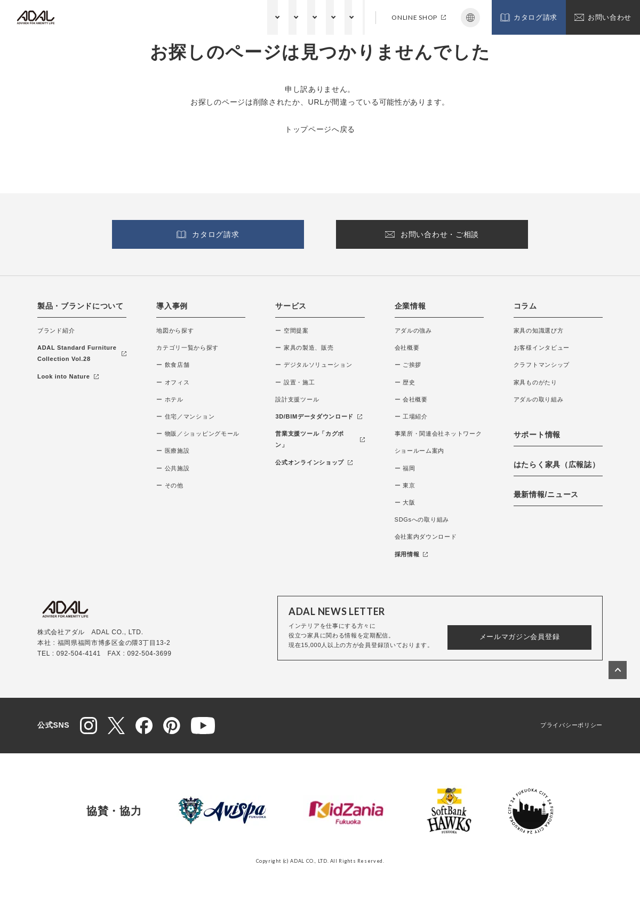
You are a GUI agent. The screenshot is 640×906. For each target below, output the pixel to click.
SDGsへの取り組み (422, 519)
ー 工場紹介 (411, 416)
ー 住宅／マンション (185, 416)
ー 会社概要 (411, 399)
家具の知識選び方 (539, 330)
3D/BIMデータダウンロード (318, 416)
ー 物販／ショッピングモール (197, 433)
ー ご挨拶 (408, 364)
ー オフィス (172, 382)
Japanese (470, 17)
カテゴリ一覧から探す (187, 347)
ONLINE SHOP (418, 17)
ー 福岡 (405, 468)
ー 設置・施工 (295, 382)
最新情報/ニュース (546, 494)
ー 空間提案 (291, 330)
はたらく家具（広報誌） (557, 464)
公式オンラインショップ (314, 462)
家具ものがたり (535, 382)
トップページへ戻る (320, 129)
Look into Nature (68, 376)
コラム (297, 17)
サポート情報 (344, 17)
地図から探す (175, 330)
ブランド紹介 (56, 330)
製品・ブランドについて (100, 17)
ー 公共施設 (172, 468)
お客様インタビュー (542, 347)
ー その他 (169, 485)
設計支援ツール (297, 399)
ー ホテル (169, 399)
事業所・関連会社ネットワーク (438, 433)
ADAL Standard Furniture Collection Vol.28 (81, 353)
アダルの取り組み (539, 399)
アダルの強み (413, 330)
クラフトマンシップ (542, 364)
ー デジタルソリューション (313, 364)
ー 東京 (405, 485)
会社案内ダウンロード (426, 536)
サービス (212, 17)
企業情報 (256, 17)
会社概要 (407, 347)
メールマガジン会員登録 (519, 637)
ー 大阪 (405, 502)
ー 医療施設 (172, 450)
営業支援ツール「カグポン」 (319, 439)
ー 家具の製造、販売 (304, 347)
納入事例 (168, 17)
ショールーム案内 (420, 450)
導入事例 (172, 306)
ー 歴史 (405, 382)
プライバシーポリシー (571, 725)
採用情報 (411, 554)
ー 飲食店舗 (172, 364)
